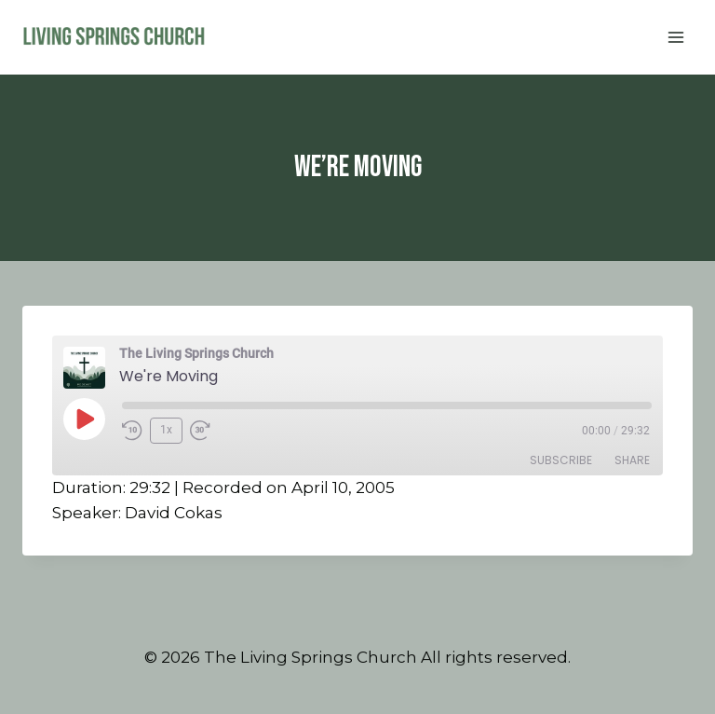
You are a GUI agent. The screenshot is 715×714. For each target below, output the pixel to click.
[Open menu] (675, 36)
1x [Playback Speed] (166, 429)
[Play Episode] (83, 418)
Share (632, 460)
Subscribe (561, 460)
